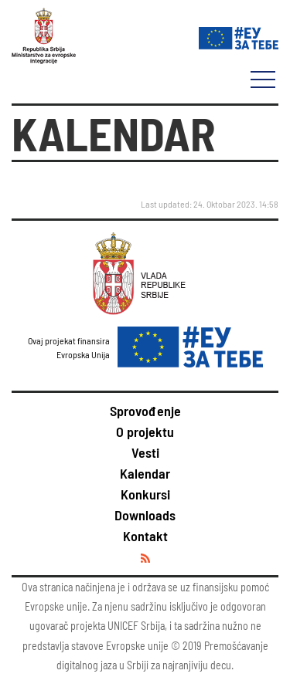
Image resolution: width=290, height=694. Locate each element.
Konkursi (145, 494)
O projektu (145, 431)
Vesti (145, 452)
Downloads (145, 514)
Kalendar (145, 473)
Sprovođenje (145, 410)
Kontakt (145, 535)
